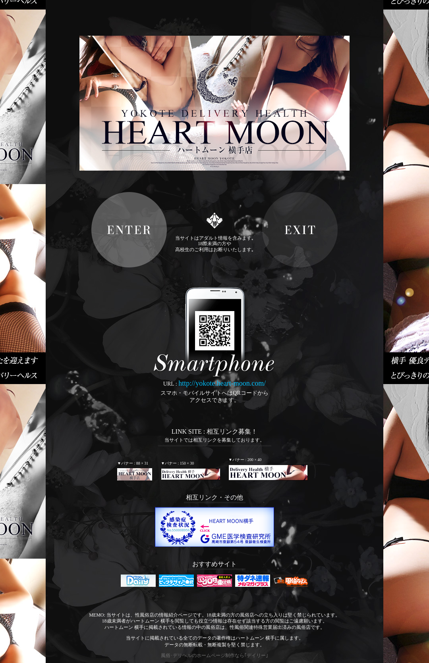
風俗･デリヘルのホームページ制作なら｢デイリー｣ (214, 655)
